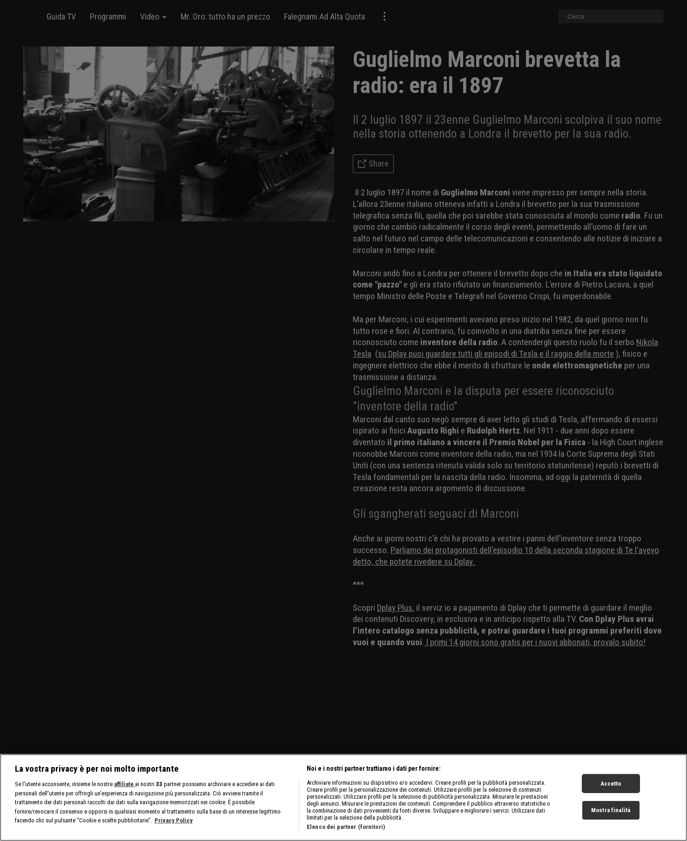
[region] (343, 797)
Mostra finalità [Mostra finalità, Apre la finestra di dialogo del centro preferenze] (610, 810)
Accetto (610, 783)
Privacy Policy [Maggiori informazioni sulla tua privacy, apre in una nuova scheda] (174, 820)
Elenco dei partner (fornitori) (346, 826)
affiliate (124, 784)
